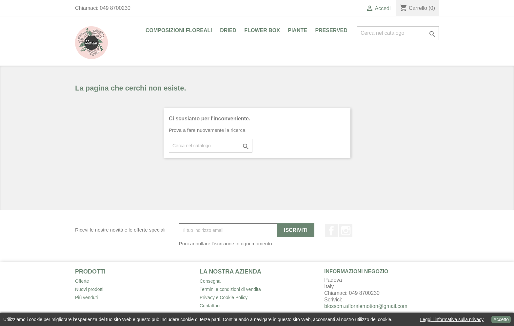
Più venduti (86, 297)
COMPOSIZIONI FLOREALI (179, 30)
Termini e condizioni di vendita (230, 289)
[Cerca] (398, 33)
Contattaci (210, 305)
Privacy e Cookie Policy (223, 297)
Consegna (210, 281)
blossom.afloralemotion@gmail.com (365, 306)
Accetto (501, 319)
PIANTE (297, 30)
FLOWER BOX (262, 30)
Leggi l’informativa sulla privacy (452, 319)
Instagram (345, 230)
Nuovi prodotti (89, 289)
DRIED (228, 30)
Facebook (331, 230)
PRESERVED (331, 30)
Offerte (82, 281)
